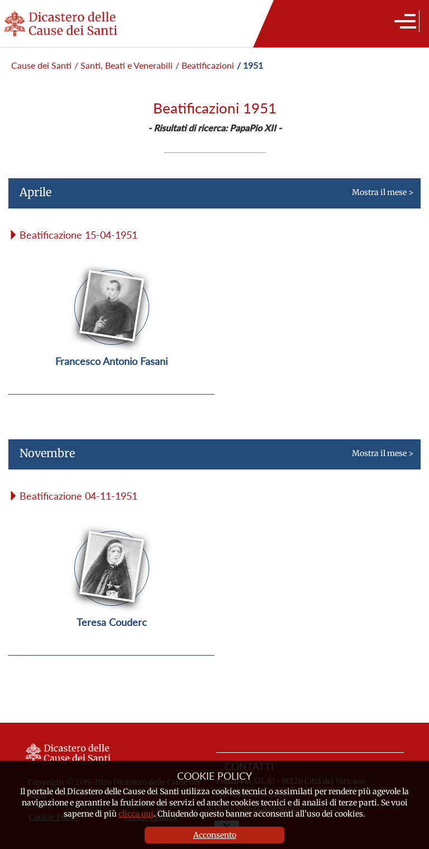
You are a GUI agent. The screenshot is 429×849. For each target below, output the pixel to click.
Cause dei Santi (41, 65)
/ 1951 (250, 65)
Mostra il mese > (210, 196)
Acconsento (214, 835)
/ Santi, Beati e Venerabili (123, 65)
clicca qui (136, 814)
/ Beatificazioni (204, 65)
